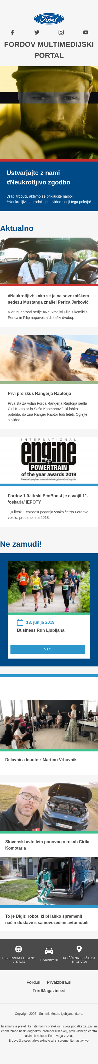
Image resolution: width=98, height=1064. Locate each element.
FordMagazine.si (49, 990)
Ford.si (33, 982)
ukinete (45, 1040)
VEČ (47, 649)
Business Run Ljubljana (40, 630)
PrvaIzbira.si (59, 982)
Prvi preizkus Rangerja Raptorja (39, 393)
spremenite (65, 1040)
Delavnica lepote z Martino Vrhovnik (41, 759)
